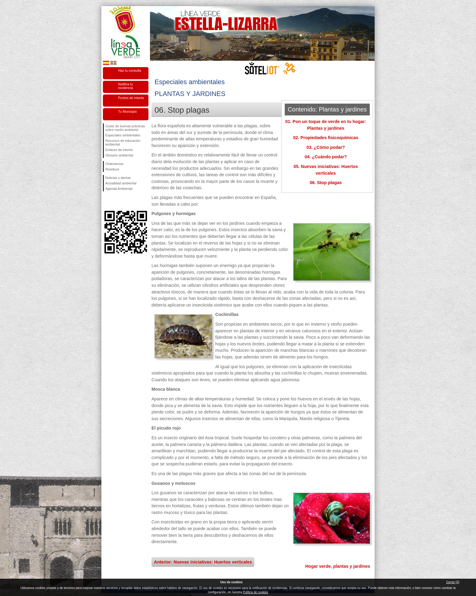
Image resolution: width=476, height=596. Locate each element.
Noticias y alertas (118, 178)
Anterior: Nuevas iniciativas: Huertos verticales (203, 562)
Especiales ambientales (123, 135)
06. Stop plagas (326, 182)
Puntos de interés (131, 98)
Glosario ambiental (119, 155)
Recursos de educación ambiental (122, 142)
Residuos (112, 169)
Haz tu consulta (129, 70)
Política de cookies (255, 592)
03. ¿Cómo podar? (326, 147)
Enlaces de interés (119, 150)
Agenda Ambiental (118, 188)
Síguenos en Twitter (116, 201)
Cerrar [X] (452, 582)
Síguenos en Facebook (106, 201)
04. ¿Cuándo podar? (325, 156)
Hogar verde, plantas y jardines (337, 566)
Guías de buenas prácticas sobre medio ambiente (125, 128)
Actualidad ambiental (120, 183)
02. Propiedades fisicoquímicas (325, 137)
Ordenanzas (114, 164)
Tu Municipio (127, 111)
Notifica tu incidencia (125, 86)
